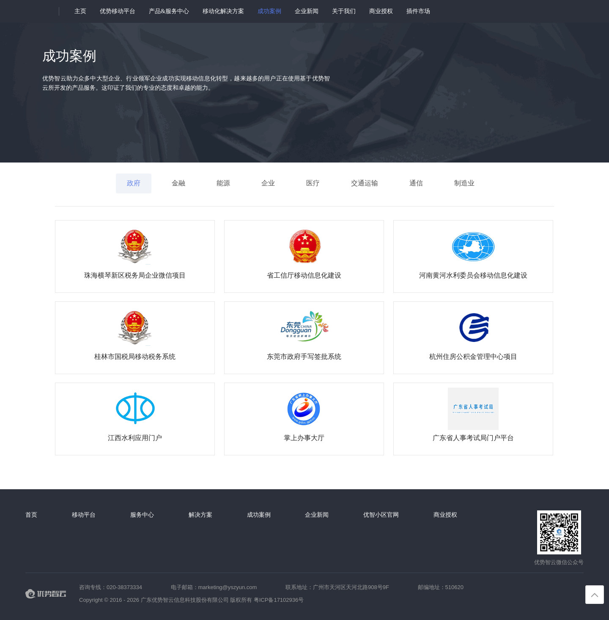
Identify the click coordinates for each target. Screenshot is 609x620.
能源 (223, 183)
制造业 (464, 183)
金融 (178, 183)
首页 (31, 514)
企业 (268, 183)
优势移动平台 (117, 11)
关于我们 (344, 11)
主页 (80, 11)
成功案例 (269, 11)
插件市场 (418, 11)
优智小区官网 (381, 514)
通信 (416, 183)
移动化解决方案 (223, 11)
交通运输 (364, 183)
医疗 (313, 183)
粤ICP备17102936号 (279, 600)
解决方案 (200, 514)
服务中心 (142, 514)
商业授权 (381, 11)
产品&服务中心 (169, 11)
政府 (133, 183)
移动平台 (84, 514)
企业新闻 (306, 11)
